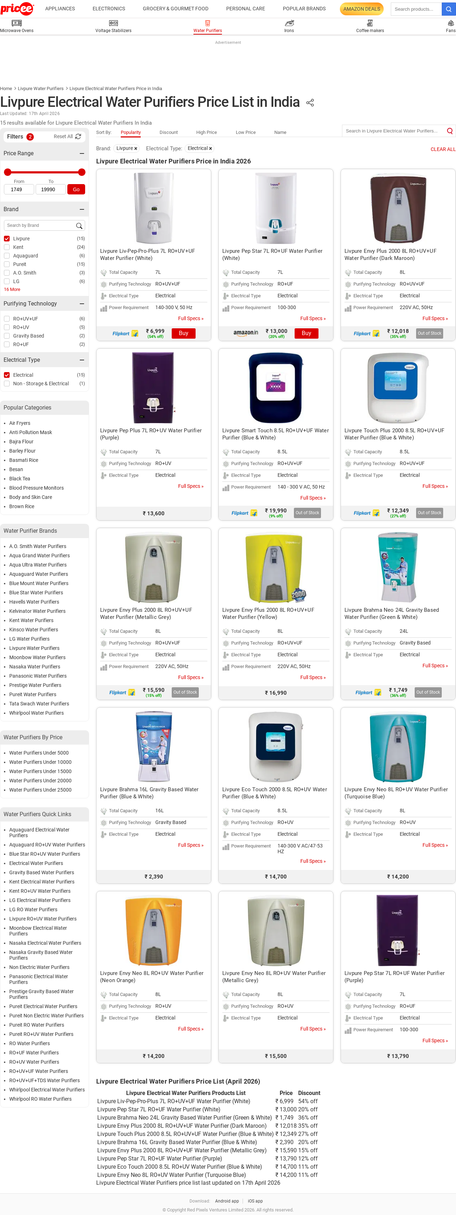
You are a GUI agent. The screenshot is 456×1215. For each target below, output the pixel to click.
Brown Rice (21, 506)
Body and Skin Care (30, 497)
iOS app (255, 1201)
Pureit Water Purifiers (32, 694)
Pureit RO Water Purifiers (36, 1025)
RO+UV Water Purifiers (34, 1062)
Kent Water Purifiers (31, 620)
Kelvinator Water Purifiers (37, 611)
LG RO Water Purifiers (33, 909)
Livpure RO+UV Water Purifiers (43, 919)
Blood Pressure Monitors (36, 488)
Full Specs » (191, 318)
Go (76, 189)
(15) (81, 238)
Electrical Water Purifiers (36, 863)
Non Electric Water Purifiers (39, 967)
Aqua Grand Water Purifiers (39, 555)
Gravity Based (28, 336)
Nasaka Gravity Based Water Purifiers (41, 955)
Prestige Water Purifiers (35, 685)
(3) (82, 272)
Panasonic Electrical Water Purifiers (38, 979)
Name (280, 132)
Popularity (131, 132)
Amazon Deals (361, 9)
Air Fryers (19, 423)
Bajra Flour (21, 441)
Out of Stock (429, 333)
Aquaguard (25, 256)
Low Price (246, 132)
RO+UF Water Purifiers (34, 1052)
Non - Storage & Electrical (41, 383)
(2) (82, 335)
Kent (18, 247)
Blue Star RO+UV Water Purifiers (44, 854)
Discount (169, 132)
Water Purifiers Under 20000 (40, 780)
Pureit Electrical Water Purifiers (43, 1006)
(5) (82, 327)
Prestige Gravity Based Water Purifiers (41, 994)
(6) (82, 255)
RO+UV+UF (25, 319)
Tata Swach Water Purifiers (39, 703)
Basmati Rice (23, 460)
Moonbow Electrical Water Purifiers (38, 931)
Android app (227, 1201)
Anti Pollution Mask (30, 432)
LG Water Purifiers (29, 639)
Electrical (23, 375)
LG (16, 281)
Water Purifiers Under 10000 (40, 762)
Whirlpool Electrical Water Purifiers (47, 1090)
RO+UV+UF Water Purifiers (38, 1071)
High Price (206, 132)
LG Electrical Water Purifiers (40, 900)
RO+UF (21, 344)
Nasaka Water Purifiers (34, 666)
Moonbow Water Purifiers (37, 657)
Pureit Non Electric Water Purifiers (46, 1015)
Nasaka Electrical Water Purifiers (45, 943)
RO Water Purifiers (29, 1043)
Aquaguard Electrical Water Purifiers (39, 832)
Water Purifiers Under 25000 (40, 790)
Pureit (19, 264)
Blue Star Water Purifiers (36, 592)
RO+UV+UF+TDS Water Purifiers (44, 1080)
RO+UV (21, 327)
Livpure (21, 238)
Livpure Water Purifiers (41, 88)
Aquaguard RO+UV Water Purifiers (47, 845)
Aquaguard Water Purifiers (38, 574)
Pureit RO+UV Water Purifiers (41, 1034)
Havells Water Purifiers (34, 602)
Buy (183, 333)
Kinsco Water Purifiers (33, 629)
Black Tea (19, 478)
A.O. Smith (24, 273)
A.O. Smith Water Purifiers (37, 546)
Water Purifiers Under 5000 (39, 753)
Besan (16, 469)
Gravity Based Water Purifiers (41, 872)
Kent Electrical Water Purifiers (41, 882)
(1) (82, 383)
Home (6, 88)
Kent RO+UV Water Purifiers (40, 891)
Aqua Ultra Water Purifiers (38, 565)
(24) (81, 247)
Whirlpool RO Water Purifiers (40, 1099)
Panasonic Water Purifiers (38, 676)
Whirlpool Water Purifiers (36, 713)
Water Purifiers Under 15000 (40, 771)
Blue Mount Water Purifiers (38, 583)
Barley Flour (22, 451)
